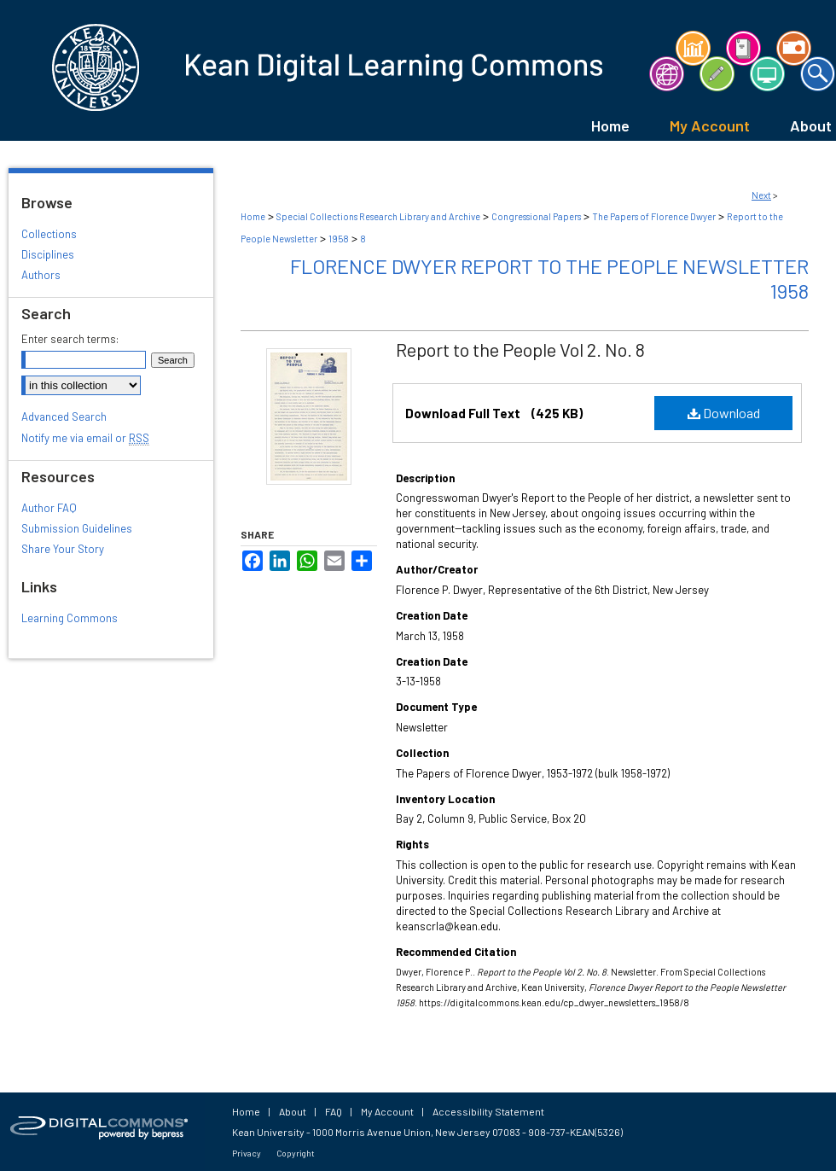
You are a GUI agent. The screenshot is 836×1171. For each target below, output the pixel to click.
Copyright (295, 1153)
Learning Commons (69, 618)
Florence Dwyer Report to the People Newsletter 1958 (549, 278)
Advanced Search (64, 416)
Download (724, 413)
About (292, 1111)
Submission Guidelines (76, 528)
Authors (41, 275)
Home (253, 216)
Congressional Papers (536, 216)
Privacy (246, 1153)
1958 (338, 238)
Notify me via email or (85, 438)
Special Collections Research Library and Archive (378, 216)
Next (761, 195)
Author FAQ (49, 508)
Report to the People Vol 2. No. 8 (520, 349)
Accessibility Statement (488, 1111)
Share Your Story (62, 549)
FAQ (333, 1111)
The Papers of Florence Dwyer (654, 216)
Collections (49, 234)
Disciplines (47, 254)
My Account (387, 1111)
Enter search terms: (70, 339)
